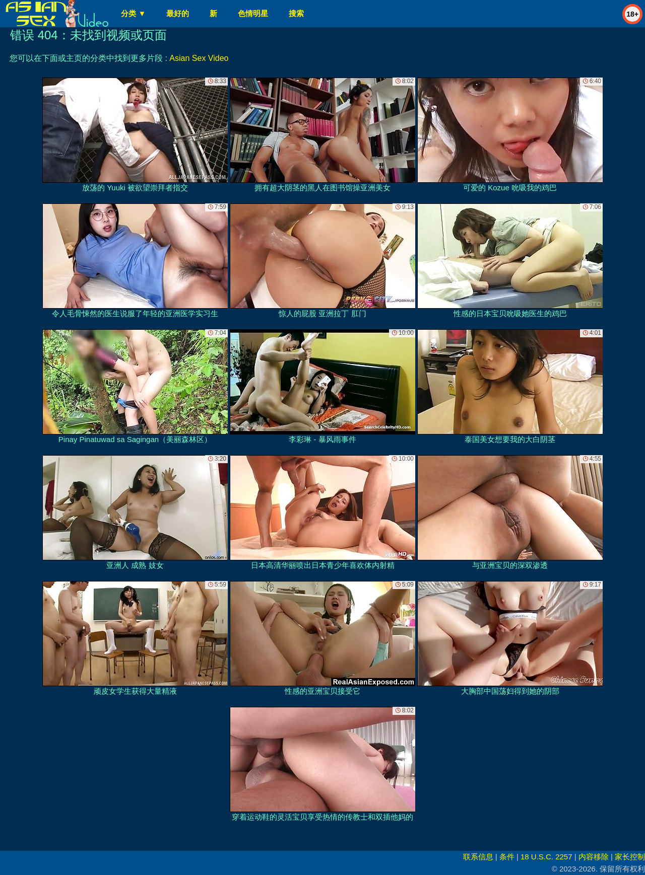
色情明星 (253, 13)
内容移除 (593, 856)
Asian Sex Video (198, 58)
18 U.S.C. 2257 (546, 856)
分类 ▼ (133, 13)
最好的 (177, 13)
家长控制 (630, 856)
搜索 (296, 13)
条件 (506, 856)
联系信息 (478, 856)
